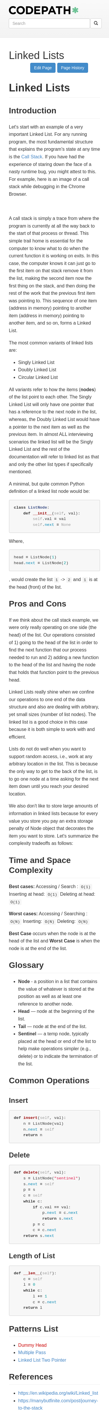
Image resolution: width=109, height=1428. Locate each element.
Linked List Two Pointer (42, 1360)
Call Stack (31, 156)
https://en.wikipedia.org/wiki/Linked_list (58, 1393)
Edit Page (43, 67)
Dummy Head (32, 1345)
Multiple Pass (32, 1352)
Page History (72, 67)
